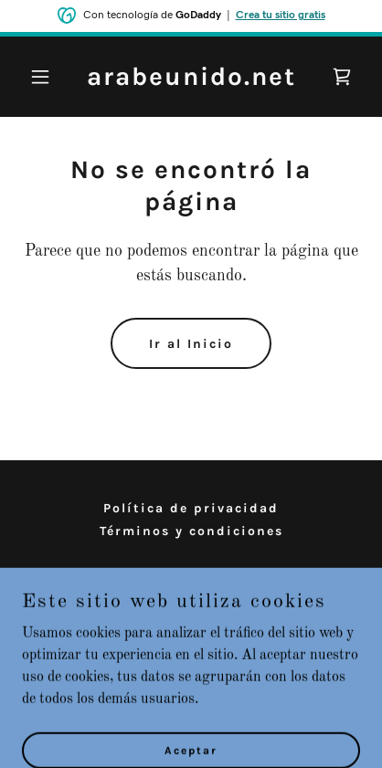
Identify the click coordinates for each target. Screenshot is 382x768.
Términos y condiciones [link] (191, 531)
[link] (191, 81)
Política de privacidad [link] (191, 508)
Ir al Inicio (191, 344)
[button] (47, 76)
